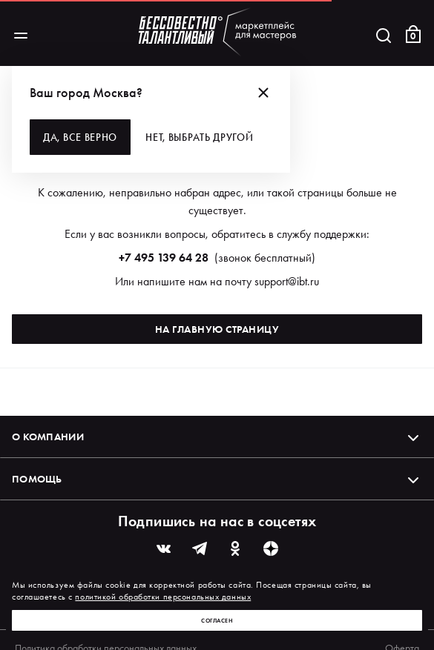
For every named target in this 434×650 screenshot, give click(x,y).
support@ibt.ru (286, 281)
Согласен (217, 620)
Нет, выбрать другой (199, 137)
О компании (217, 436)
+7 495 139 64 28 (163, 257)
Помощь (217, 479)
